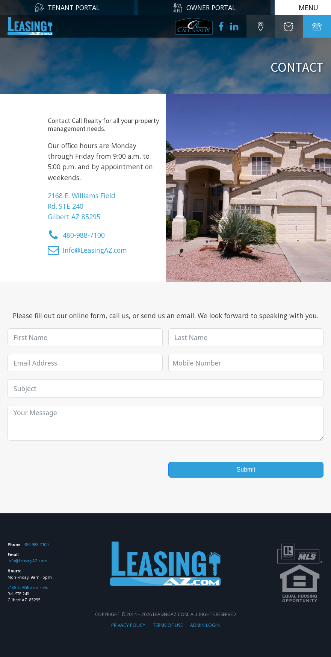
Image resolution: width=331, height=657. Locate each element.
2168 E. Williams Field (81, 195)
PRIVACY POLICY (128, 625)
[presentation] (65, 463)
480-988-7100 (36, 544)
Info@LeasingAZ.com (27, 560)
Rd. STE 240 (65, 206)
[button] (260, 26)
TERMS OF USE (168, 625)
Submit (246, 469)
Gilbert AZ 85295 (74, 216)
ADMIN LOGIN (205, 625)
